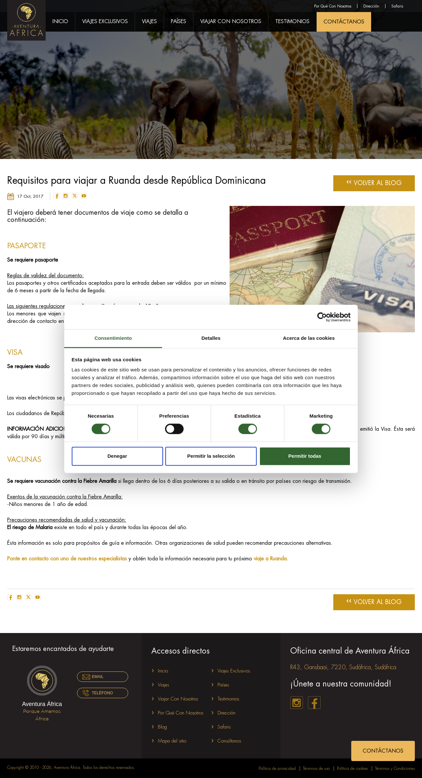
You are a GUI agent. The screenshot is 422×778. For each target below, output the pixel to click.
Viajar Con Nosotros (230, 21)
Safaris (397, 6)
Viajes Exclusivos (105, 21)
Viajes (149, 21)
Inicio (60, 21)
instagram (65, 196)
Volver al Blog (374, 182)
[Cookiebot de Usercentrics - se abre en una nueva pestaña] (322, 317)
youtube (84, 196)
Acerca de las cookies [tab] (309, 338)
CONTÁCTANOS (344, 21)
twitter (75, 196)
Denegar (117, 456)
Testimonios (292, 21)
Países (178, 21)
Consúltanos (229, 741)
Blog (162, 727)
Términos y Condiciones (395, 769)
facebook (56, 196)
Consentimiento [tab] (113, 338)
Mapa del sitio (172, 741)
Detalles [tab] (211, 338)
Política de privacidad (277, 769)
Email (98, 676)
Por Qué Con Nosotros (332, 6)
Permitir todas (304, 456)
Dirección (371, 6)
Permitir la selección (211, 456)
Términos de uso (316, 769)
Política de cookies (352, 769)
